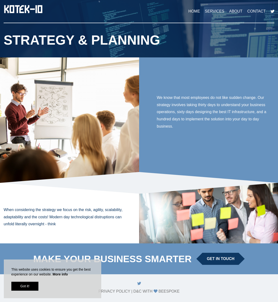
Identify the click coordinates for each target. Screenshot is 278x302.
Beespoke (168, 291)
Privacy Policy (114, 291)
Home (194, 11)
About (235, 11)
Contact (256, 11)
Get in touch (220, 259)
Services (214, 11)
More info (60, 275)
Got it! (24, 286)
